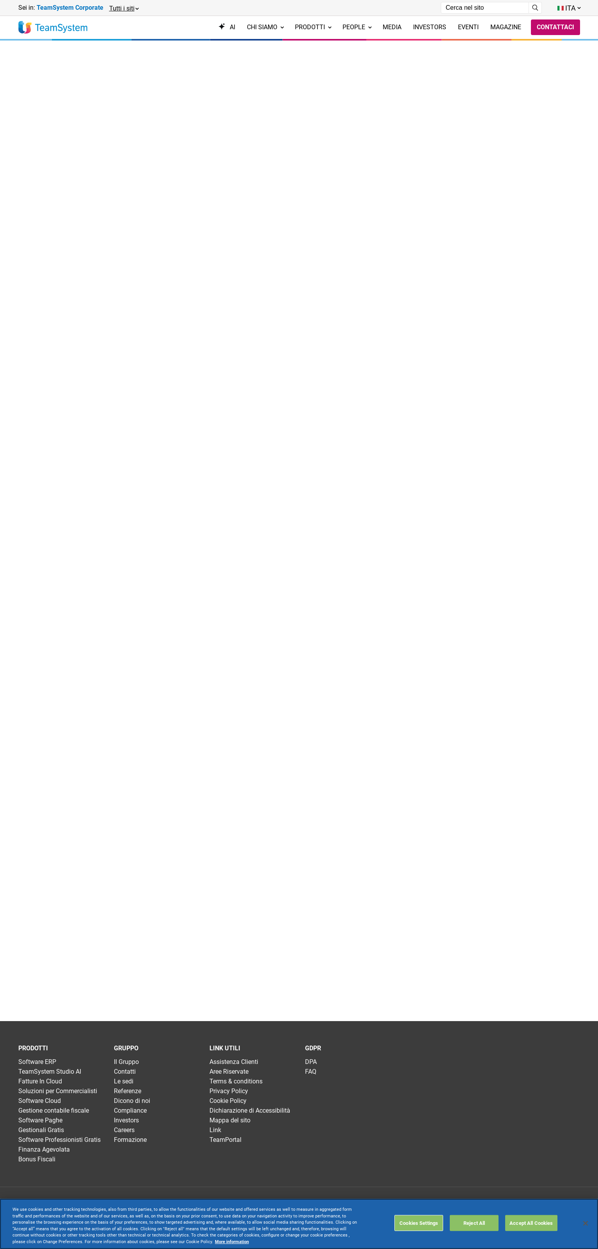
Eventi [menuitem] (468, 27)
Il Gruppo (126, 1062)
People (357, 27)
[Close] (585, 1223)
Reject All (474, 1223)
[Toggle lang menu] (568, 8)
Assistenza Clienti (233, 1062)
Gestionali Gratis (41, 1130)
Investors (126, 1120)
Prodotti (313, 27)
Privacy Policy (228, 1091)
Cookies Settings (418, 1223)
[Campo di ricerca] (485, 8)
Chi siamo (265, 27)
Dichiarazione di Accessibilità (249, 1110)
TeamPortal (225, 1139)
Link (215, 1130)
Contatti (125, 1071)
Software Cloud (39, 1100)
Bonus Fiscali (36, 1159)
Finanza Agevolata (44, 1149)
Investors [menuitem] (429, 27)
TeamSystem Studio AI (49, 1071)
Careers (124, 1130)
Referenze (127, 1091)
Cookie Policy (228, 1100)
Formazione (130, 1139)
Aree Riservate (228, 1071)
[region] (299, 1224)
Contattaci (555, 27)
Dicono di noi (132, 1100)
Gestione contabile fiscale (53, 1110)
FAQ (310, 1071)
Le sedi (123, 1081)
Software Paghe (40, 1120)
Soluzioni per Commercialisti (57, 1091)
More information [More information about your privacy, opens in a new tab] (232, 1241)
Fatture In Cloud (40, 1081)
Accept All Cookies (531, 1223)
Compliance (130, 1110)
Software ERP (37, 1062)
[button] (123, 8)
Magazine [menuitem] (505, 27)
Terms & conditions (236, 1081)
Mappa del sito (229, 1120)
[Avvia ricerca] (535, 8)
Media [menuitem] (392, 27)
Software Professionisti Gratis (59, 1139)
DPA (311, 1062)
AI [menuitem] (226, 27)
